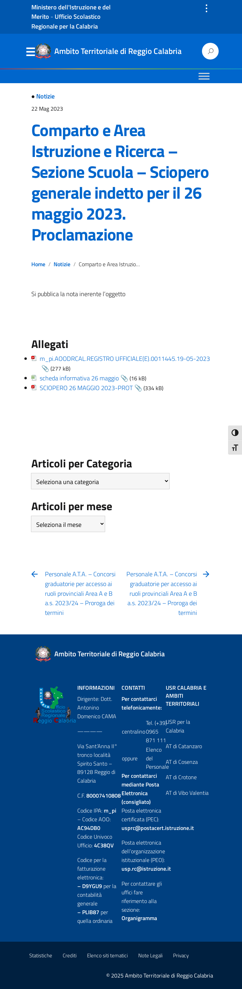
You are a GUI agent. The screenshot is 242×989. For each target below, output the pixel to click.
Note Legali (150, 955)
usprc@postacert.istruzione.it (158, 828)
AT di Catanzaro (184, 746)
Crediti (70, 955)
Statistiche (40, 955)
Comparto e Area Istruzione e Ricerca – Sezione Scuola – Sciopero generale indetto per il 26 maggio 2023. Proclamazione (120, 182)
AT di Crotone (181, 777)
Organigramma (139, 918)
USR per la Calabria (178, 726)
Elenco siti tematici (107, 955)
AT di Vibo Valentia (187, 793)
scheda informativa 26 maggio (79, 378)
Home (38, 264)
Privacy (181, 955)
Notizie (45, 96)
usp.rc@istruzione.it (146, 868)
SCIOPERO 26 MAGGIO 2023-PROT (86, 388)
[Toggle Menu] (204, 76)
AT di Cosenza (182, 762)
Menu (30, 52)
